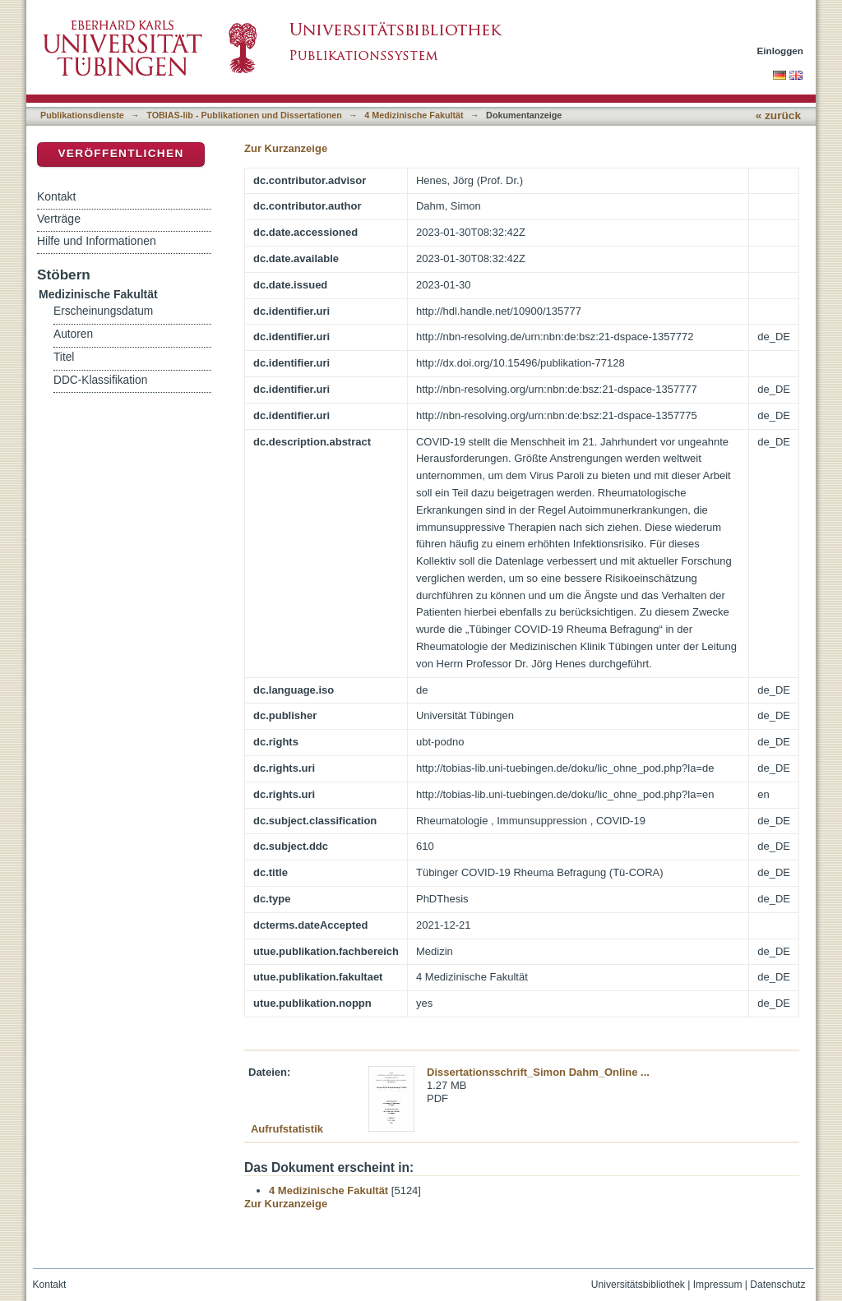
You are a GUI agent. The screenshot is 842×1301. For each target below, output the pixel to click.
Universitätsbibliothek (638, 1284)
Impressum (718, 1284)
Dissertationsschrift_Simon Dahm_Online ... (538, 1072)
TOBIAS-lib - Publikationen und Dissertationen (244, 115)
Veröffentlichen (120, 153)
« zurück (778, 115)
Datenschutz (777, 1284)
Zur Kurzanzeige (285, 148)
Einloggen (780, 50)
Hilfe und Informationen (96, 240)
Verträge (59, 218)
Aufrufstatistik (287, 1129)
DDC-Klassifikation (100, 380)
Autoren (73, 334)
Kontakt (56, 196)
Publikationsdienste (82, 115)
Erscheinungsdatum (103, 311)
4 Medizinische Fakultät (413, 115)
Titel (63, 357)
